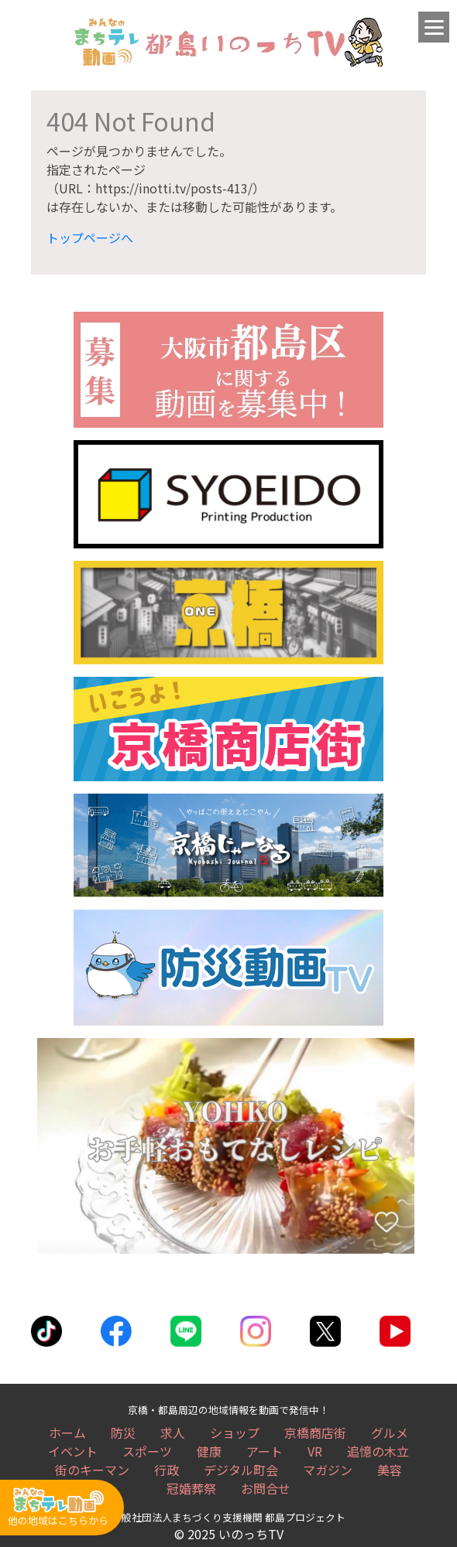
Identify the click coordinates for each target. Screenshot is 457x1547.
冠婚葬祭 (191, 1488)
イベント (73, 1451)
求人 (172, 1432)
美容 (389, 1469)
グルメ (389, 1432)
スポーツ (147, 1451)
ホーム (67, 1432)
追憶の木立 (378, 1451)
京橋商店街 (315, 1432)
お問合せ (265, 1488)
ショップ (234, 1432)
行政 (166, 1469)
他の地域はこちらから (58, 1507)
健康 (209, 1451)
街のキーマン (92, 1469)
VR (315, 1451)
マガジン (327, 1469)
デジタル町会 (241, 1469)
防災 (123, 1432)
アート (264, 1451)
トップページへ (89, 237)
